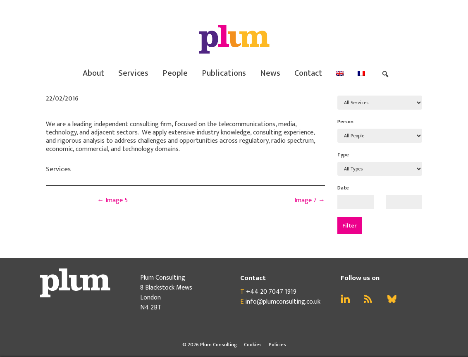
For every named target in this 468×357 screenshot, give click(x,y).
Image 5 (112, 200)
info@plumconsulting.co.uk (282, 301)
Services (133, 73)
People (175, 73)
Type (343, 154)
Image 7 (309, 200)
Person (345, 121)
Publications (224, 73)
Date (343, 188)
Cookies (253, 344)
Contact (308, 73)
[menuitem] (340, 73)
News (270, 73)
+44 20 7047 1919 (271, 291)
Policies (277, 344)
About (93, 73)
